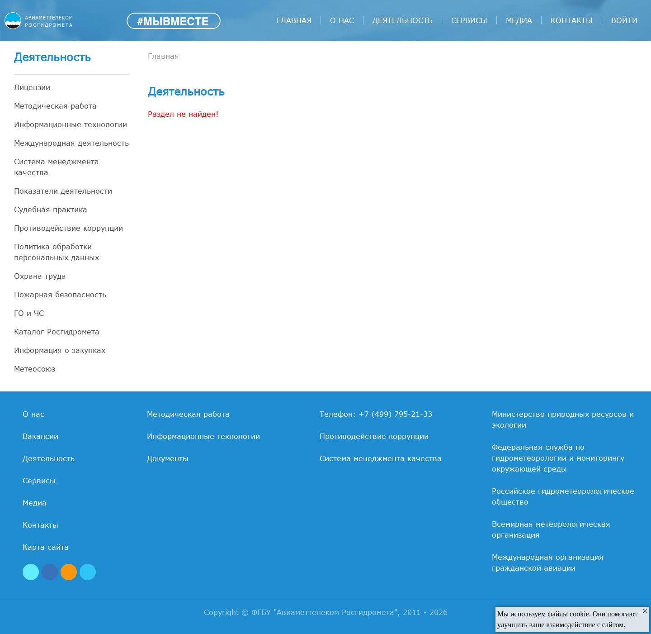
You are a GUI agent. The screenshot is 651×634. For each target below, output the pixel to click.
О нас (342, 20)
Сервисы (469, 20)
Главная (294, 20)
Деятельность (403, 20)
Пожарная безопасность (60, 295)
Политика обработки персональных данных (56, 252)
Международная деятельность (71, 143)
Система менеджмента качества (56, 166)
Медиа (519, 20)
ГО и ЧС (29, 313)
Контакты (572, 20)
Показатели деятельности (63, 191)
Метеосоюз (34, 369)
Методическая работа (55, 106)
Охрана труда (40, 276)
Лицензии (32, 87)
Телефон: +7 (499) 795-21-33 (376, 414)
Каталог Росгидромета (56, 332)
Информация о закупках (59, 350)
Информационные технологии (70, 124)
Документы (168, 458)
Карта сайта (46, 547)
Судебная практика (50, 209)
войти (624, 20)
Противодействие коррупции (68, 228)
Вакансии (40, 436)
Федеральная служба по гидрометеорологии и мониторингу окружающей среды (558, 458)
